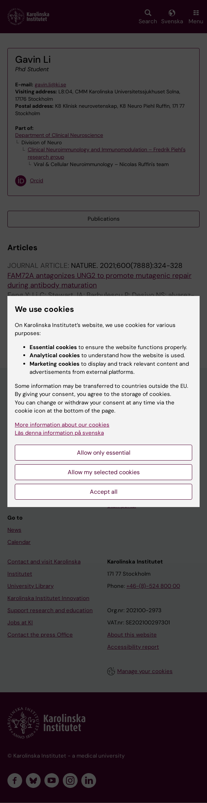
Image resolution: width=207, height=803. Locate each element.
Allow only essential (103, 452)
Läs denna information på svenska (59, 433)
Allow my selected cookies (104, 472)
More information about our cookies (62, 424)
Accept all (104, 492)
